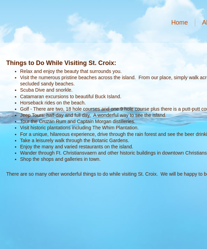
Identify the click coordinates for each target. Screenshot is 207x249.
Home (179, 22)
